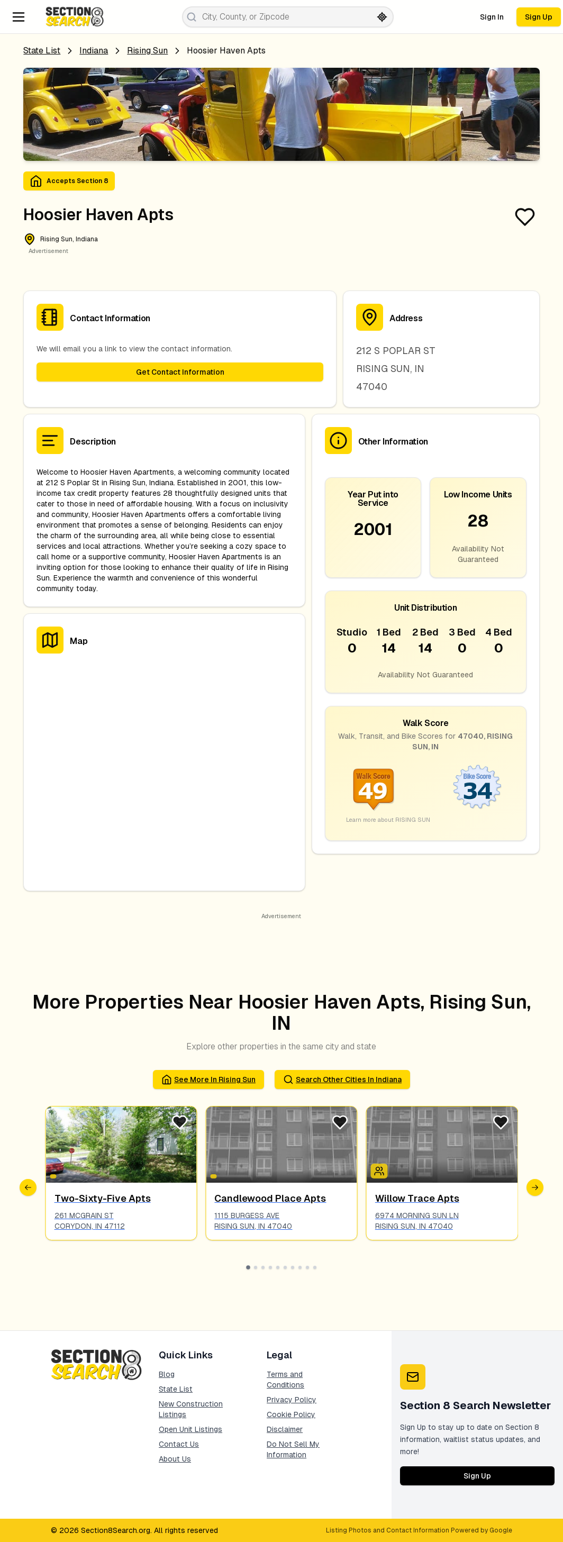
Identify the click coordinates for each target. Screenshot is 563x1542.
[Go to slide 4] (270, 1267)
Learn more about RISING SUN (388, 820)
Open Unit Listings (190, 1429)
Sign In (492, 17)
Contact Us (179, 1444)
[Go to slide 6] (285, 1267)
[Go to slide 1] (248, 1267)
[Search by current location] (382, 16)
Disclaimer (285, 1429)
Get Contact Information (180, 372)
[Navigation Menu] (18, 16)
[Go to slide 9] (307, 1267)
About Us (175, 1459)
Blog (167, 1374)
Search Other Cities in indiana (342, 1079)
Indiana (93, 51)
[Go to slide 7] (292, 1267)
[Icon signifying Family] (379, 1171)
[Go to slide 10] (314, 1267)
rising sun (147, 51)
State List (41, 51)
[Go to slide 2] (255, 1267)
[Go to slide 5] (277, 1267)
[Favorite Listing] (525, 217)
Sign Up (538, 17)
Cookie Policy (291, 1414)
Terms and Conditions (285, 1379)
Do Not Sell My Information (293, 1449)
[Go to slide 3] (263, 1267)
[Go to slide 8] (300, 1267)
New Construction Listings (191, 1409)
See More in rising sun (208, 1079)
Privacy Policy (291, 1399)
